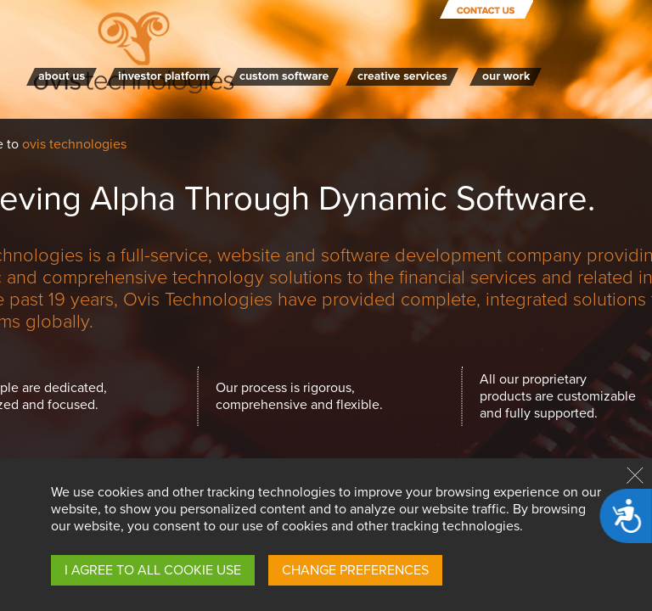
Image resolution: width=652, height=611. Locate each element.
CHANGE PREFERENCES (355, 570)
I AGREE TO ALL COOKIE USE (153, 570)
